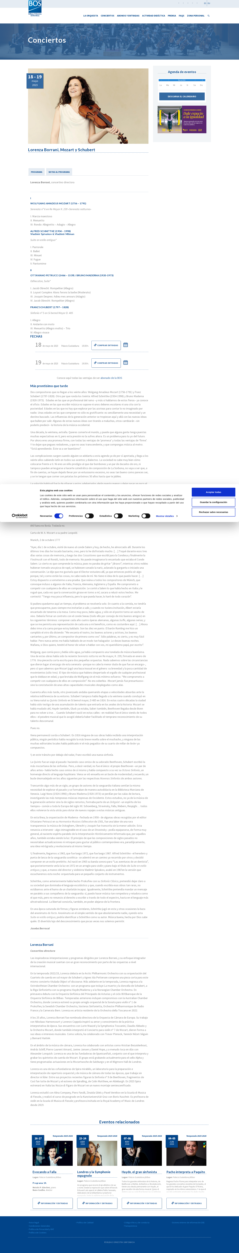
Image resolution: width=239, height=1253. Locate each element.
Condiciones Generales (39, 1225)
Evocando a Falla (45, 1172)
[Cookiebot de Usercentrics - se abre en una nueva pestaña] (19, 32)
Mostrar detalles (165, 32)
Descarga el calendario (182, 99)
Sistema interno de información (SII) (188, 1222)
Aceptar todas (213, 8)
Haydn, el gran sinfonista (140, 1172)
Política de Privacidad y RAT (41, 1229)
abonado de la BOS (111, 378)
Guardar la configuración (213, 18)
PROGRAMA (36, 172)
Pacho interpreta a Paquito (186, 1172)
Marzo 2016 (182, 81)
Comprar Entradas (106, 345)
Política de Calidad (85, 1222)
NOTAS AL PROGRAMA (59, 172)
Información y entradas (52, 1203)
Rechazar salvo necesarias (213, 28)
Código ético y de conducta (136, 1222)
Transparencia (130, 1225)
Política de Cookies (37, 1232)
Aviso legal (34, 1222)
